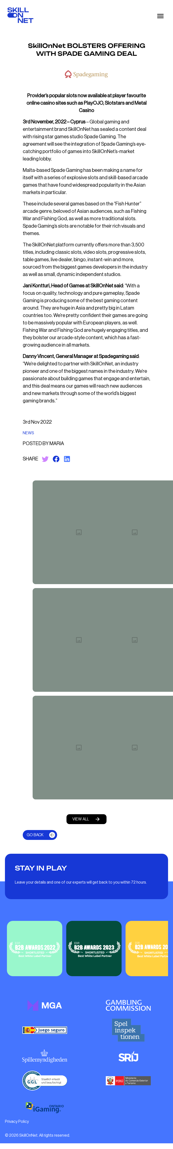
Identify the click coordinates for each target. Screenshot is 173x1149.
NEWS (28, 433)
